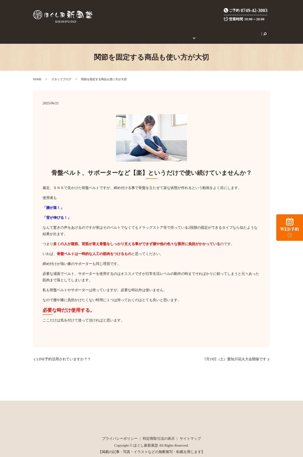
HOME (54, 31)
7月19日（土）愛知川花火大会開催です (235, 354)
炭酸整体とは (115, 31)
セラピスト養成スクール (225, 31)
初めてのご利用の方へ (185, 31)
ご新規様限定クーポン (147, 31)
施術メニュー (90, 31)
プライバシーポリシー (120, 433)
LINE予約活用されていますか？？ (64, 354)
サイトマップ (190, 433)
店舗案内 (69, 31)
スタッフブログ (61, 74)
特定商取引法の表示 (159, 433)
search (250, 31)
